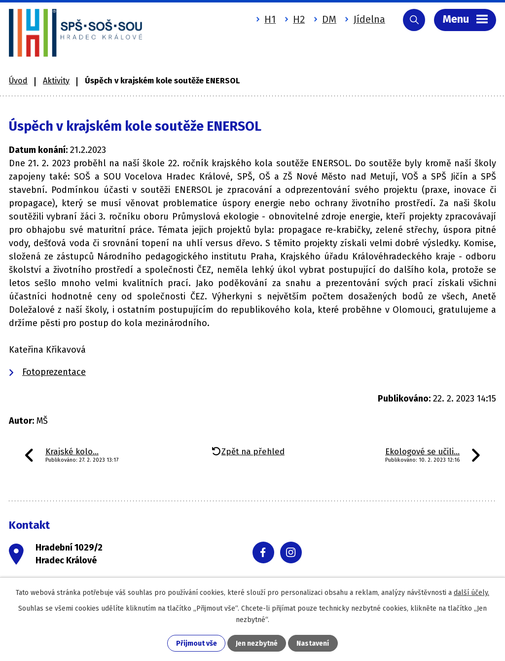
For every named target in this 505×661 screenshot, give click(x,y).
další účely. (471, 592)
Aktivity (56, 80)
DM (329, 19)
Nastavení (312, 643)
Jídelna (369, 19)
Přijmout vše (196, 643)
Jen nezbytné (257, 643)
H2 (299, 19)
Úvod (18, 80)
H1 (270, 19)
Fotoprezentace (54, 372)
